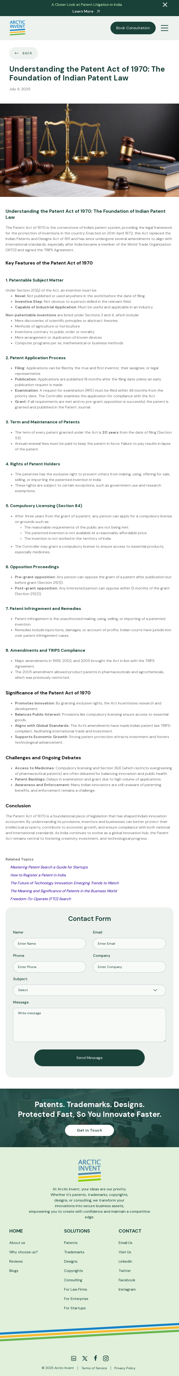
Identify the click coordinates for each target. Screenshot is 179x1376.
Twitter (125, 1270)
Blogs (13, 1270)
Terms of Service (94, 1368)
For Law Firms (75, 1289)
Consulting (73, 1280)
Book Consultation (133, 27)
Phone (18, 955)
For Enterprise (76, 1298)
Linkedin (125, 1261)
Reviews (16, 1261)
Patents (71, 1242)
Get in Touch (89, 1130)
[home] (17, 28)
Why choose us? (23, 1252)
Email (97, 932)
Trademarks (74, 1252)
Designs (70, 1261)
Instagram (127, 1289)
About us (17, 1242)
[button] (164, 28)
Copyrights (73, 1270)
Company (101, 955)
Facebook (127, 1280)
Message (21, 1002)
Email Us (125, 1242)
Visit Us (125, 1252)
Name (18, 932)
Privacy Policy (124, 1368)
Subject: (20, 978)
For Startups (75, 1308)
